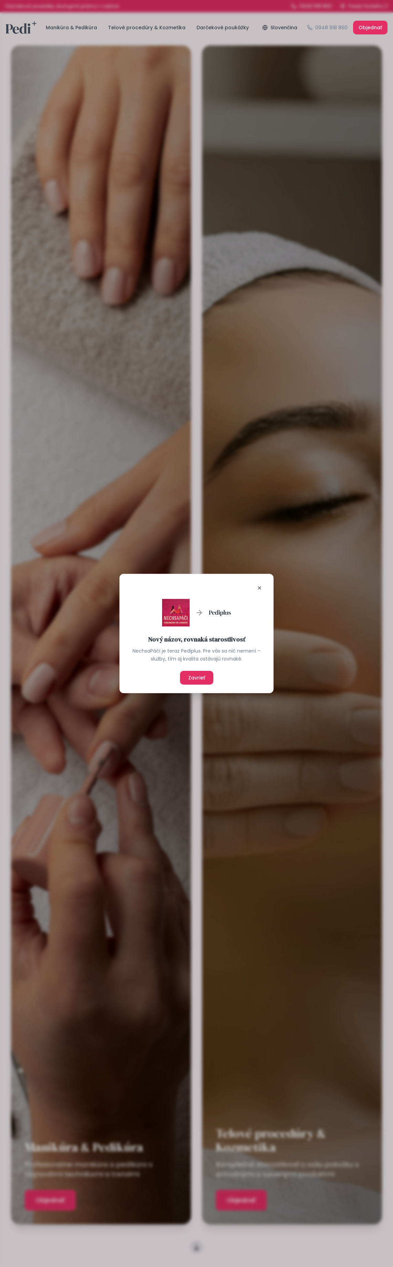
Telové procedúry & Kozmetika (146, 27)
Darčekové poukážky (222, 27)
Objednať (370, 27)
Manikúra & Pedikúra (71, 27)
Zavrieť (196, 677)
